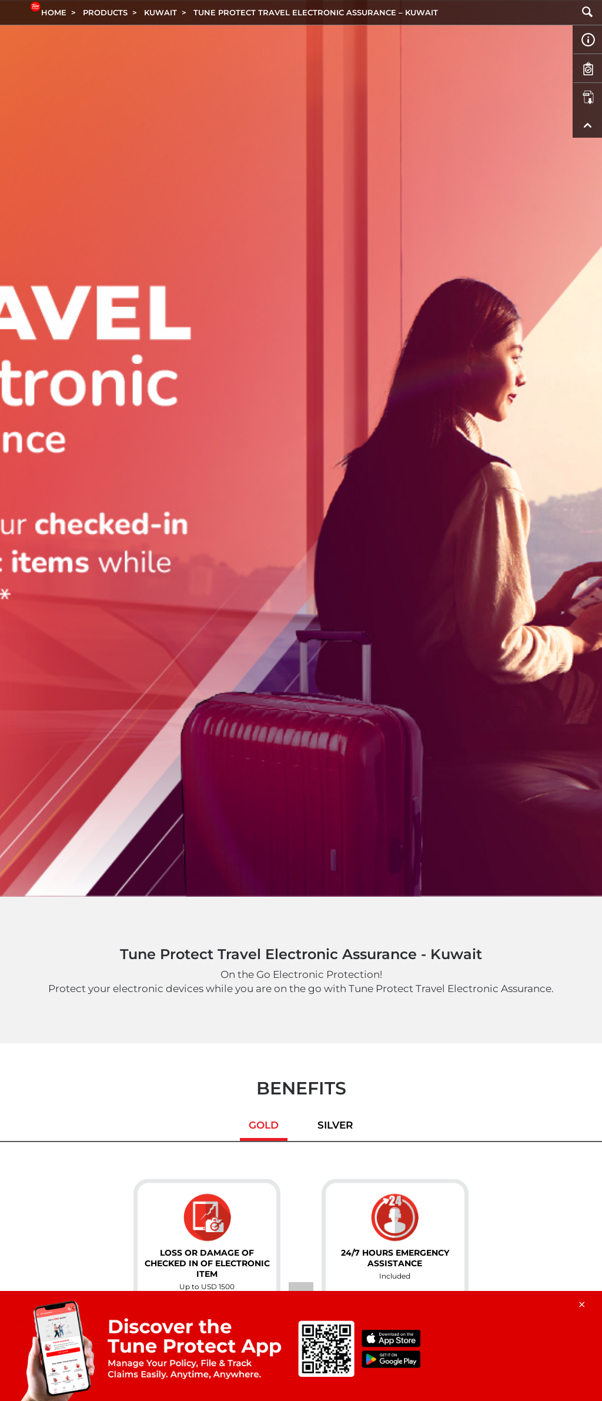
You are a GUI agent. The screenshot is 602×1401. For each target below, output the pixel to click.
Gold (264, 1125)
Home (53, 12)
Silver (335, 1125)
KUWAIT (160, 12)
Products (105, 12)
